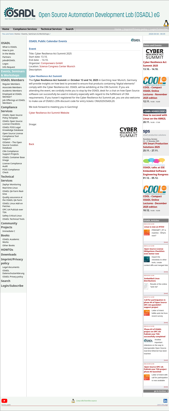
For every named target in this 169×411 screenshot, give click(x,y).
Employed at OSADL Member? (12, 95)
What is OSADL (9, 47)
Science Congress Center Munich (57, 66)
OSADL (5, 43)
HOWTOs (7, 250)
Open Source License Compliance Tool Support (12, 136)
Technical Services (7, 178)
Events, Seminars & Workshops (35, 34)
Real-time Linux (10, 187)
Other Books (8, 245)
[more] (166, 242)
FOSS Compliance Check (11, 171)
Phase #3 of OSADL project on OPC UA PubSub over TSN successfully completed (154, 333)
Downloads (8, 254)
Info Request (8, 67)
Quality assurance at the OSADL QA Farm (12, 198)
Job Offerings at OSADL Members (13, 101)
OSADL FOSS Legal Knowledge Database (12, 128)
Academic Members (12, 90)
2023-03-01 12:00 (149, 275)
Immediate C (8, 231)
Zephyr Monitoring (11, 184)
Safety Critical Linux (12, 215)
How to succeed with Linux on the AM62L (155, 115)
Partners (6, 57)
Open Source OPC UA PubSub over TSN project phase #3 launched (155, 369)
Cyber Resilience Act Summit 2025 (155, 62)
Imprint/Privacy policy (135, 29)
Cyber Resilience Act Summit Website (49, 112)
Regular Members (11, 84)
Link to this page (162, 405)
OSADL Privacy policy (12, 276)
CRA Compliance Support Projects (10, 152)
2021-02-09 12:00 (149, 364)
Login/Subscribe (159, 29)
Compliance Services (9, 109)
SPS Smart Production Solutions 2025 (155, 144)
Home (118, 29)
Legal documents (10, 267)
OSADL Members (12, 80)
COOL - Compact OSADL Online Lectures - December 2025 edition (155, 200)
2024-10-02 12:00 (149, 224)
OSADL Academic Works (10, 240)
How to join (8, 50)
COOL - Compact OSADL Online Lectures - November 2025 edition (155, 91)
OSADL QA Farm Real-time (13, 192)
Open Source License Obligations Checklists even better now (154, 251)
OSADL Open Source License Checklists (12, 122)
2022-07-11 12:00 (149, 297)
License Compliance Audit (12, 165)
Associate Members (12, 87)
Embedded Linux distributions (152, 279)
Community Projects (9, 225)
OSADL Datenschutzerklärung (13, 272)
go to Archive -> (161, 391)
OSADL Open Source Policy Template (12, 116)
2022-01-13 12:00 (149, 326)
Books (5, 235)
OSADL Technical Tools (13, 219)
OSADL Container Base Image (13, 158)
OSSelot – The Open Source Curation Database (12, 145)
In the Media (8, 53)
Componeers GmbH (52, 63)
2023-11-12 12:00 (149, 246)
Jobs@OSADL (8, 60)
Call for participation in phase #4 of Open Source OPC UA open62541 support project (155, 303)
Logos (5, 63)
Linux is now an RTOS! (154, 226)
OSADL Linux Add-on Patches (12, 205)
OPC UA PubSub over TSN (12, 211)
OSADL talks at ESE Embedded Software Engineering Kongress (155, 169)
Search (5, 281)
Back (31, 144)
